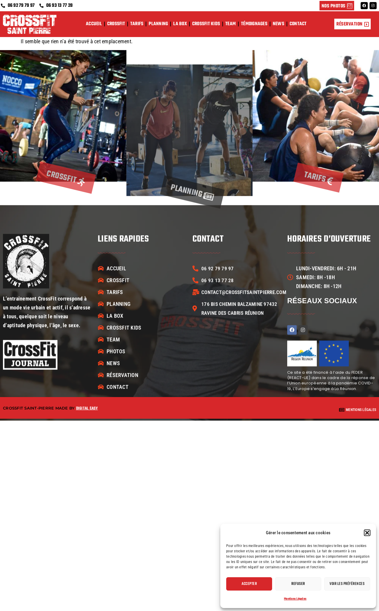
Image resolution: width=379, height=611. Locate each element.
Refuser (298, 584)
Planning (158, 24)
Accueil (94, 24)
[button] (367, 533)
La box (180, 24)
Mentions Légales (295, 599)
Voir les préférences (347, 584)
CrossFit (116, 24)
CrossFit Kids (206, 24)
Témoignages (254, 24)
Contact (298, 24)
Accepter (249, 584)
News (278, 24)
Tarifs (137, 24)
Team (230, 24)
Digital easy (87, 408)
